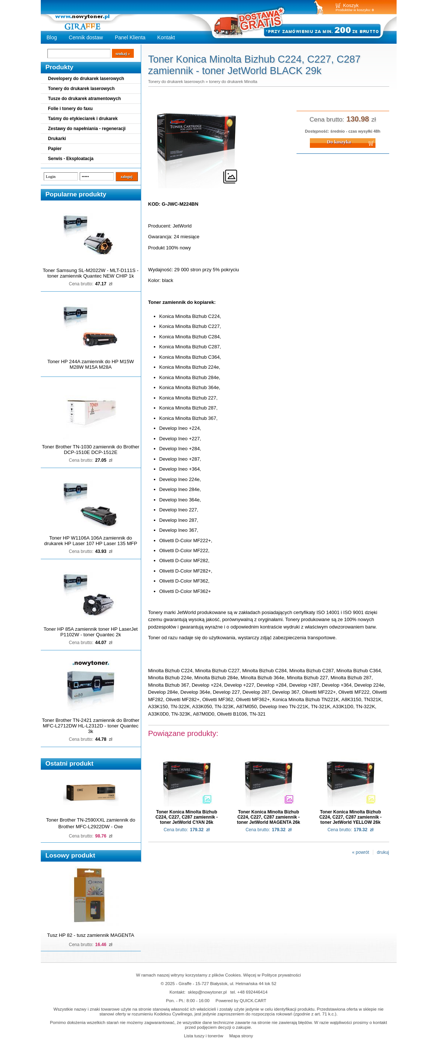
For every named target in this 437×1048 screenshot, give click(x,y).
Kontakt (166, 37)
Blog (52, 37)
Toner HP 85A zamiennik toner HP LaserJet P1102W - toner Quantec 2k (91, 631)
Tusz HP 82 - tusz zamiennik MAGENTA (90, 935)
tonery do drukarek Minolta (233, 81)
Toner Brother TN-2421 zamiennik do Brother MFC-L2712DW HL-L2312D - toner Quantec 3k (90, 725)
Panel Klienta (130, 37)
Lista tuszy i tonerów (203, 1035)
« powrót (360, 852)
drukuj (383, 852)
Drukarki (57, 138)
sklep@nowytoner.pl (207, 991)
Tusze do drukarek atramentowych (84, 98)
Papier (55, 148)
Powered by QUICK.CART (241, 1000)
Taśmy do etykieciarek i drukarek (83, 118)
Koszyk (351, 5)
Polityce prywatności (281, 974)
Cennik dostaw (86, 37)
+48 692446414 (252, 991)
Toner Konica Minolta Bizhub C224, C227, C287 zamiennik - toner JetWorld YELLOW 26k (350, 817)
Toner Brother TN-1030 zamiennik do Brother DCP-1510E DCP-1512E (90, 449)
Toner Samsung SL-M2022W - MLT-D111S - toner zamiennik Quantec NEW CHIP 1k (90, 273)
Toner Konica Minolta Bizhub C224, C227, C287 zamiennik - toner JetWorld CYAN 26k (186, 817)
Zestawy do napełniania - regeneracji (87, 128)
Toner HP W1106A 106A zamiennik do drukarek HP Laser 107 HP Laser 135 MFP (90, 540)
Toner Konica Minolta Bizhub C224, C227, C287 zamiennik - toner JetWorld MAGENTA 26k (268, 817)
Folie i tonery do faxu (70, 108)
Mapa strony (241, 1035)
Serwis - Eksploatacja (71, 158)
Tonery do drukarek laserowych (81, 88)
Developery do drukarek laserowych (86, 78)
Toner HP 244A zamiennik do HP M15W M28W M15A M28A (90, 364)
